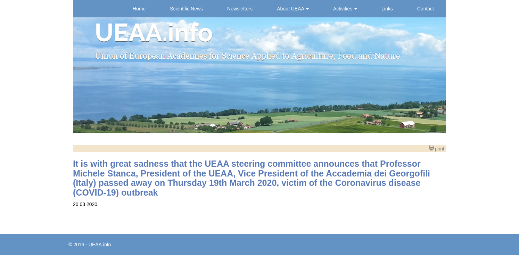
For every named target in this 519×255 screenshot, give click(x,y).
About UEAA (293, 8)
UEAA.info (100, 244)
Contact (425, 8)
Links (387, 8)
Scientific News (186, 8)
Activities (345, 8)
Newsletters (240, 8)
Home (139, 8)
